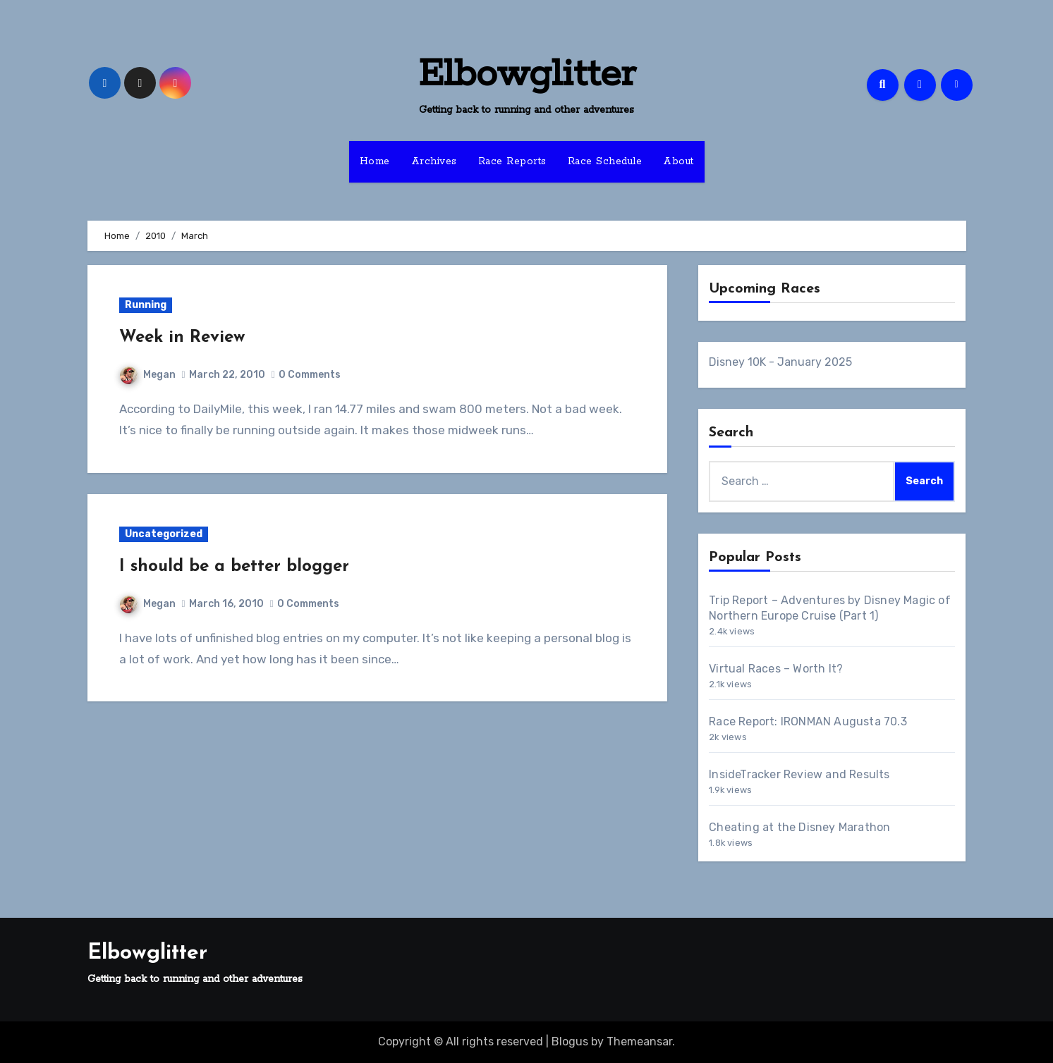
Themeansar (639, 1041)
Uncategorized (163, 534)
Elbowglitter (526, 75)
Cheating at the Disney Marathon (799, 827)
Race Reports (512, 161)
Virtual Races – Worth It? (776, 668)
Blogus (570, 1041)
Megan (148, 375)
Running (145, 305)
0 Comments (310, 375)
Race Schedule (605, 161)
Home (375, 161)
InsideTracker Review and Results (799, 774)
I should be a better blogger (234, 566)
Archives (434, 161)
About (678, 161)
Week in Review (182, 337)
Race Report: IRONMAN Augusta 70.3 (808, 721)
